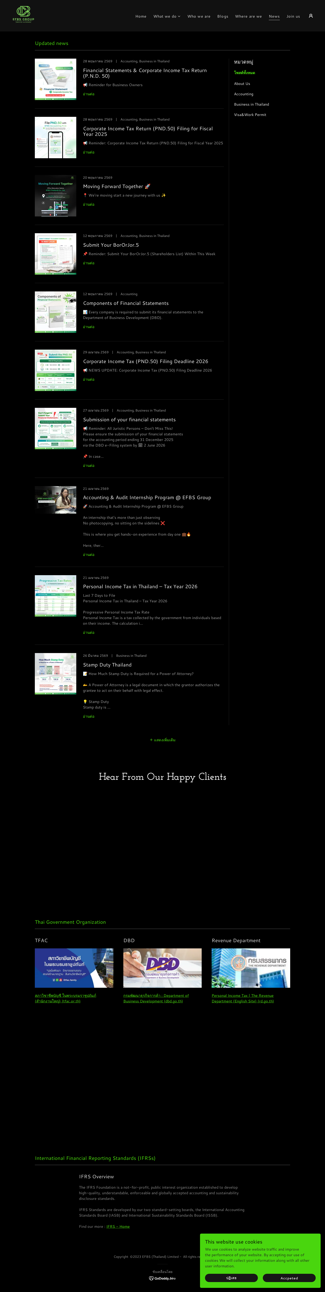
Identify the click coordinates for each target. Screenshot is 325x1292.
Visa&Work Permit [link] (250, 114)
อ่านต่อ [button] (89, 94)
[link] (23, 15)
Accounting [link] (243, 94)
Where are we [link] (248, 16)
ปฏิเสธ (259, 1277)
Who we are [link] (199, 16)
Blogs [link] (222, 16)
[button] (167, 16)
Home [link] (141, 16)
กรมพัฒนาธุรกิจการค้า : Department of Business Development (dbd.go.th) (156, 1006)
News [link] (274, 16)
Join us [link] (293, 16)
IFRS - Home (118, 1234)
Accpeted (298, 1277)
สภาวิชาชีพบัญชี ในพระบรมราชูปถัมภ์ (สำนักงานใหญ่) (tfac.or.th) (65, 1006)
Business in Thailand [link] (251, 104)
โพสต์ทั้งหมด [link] (244, 72)
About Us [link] (242, 83)
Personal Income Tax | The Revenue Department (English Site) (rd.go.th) (243, 1006)
